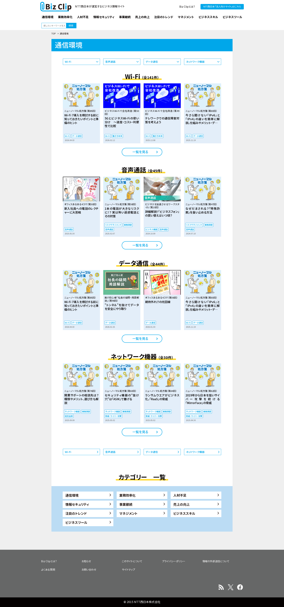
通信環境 (71, 495)
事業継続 (125, 504)
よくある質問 (48, 569)
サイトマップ (128, 569)
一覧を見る (140, 151)
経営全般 (69, 416)
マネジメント (128, 513)
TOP (53, 33)
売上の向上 (181, 504)
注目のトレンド (76, 513)
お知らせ (86, 561)
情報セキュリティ (77, 504)
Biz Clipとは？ (187, 6)
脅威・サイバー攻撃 (113, 416)
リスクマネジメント (113, 224)
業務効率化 (127, 495)
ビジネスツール (76, 522)
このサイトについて (132, 561)
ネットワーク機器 (195, 61)
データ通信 (152, 61)
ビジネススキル (184, 513)
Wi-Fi (68, 61)
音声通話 (110, 61)
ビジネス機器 (151, 229)
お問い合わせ (89, 569)
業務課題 (128, 224)
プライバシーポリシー (173, 561)
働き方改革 (117, 135)
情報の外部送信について (215, 561)
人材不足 (179, 495)
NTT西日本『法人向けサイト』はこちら (222, 6)
